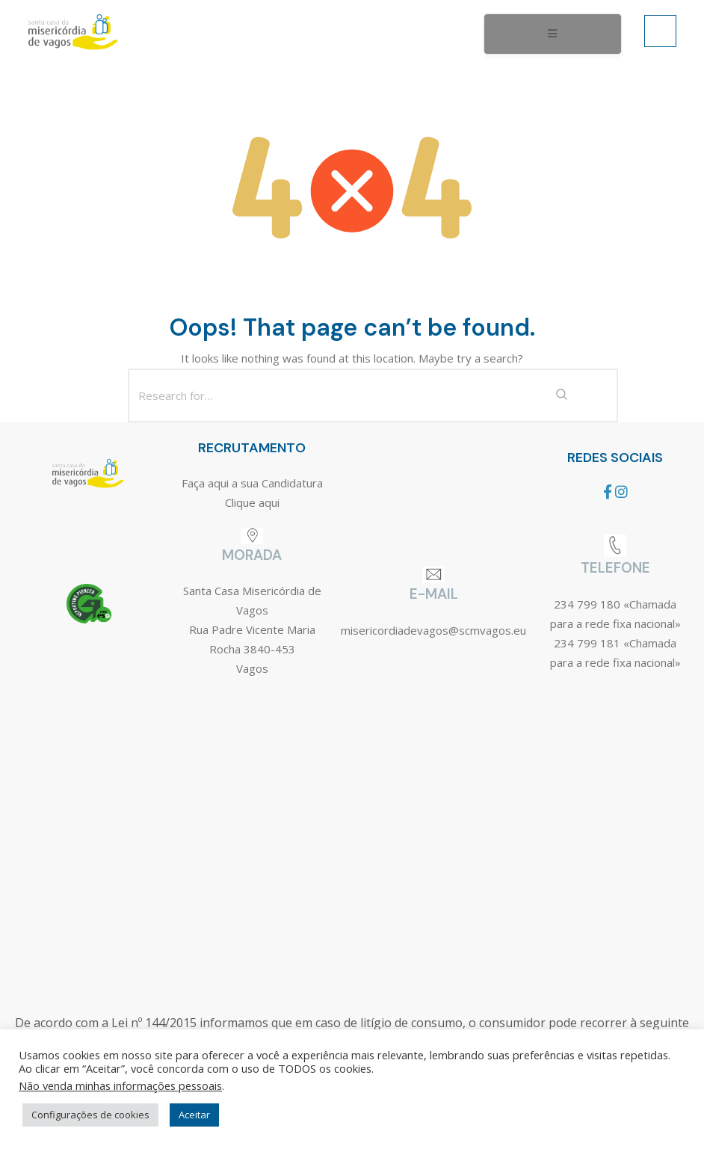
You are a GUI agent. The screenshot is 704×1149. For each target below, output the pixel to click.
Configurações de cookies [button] (90, 1114)
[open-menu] (553, 34)
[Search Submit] (561, 395)
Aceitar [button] (194, 1114)
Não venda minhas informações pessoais (120, 1085)
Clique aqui (252, 502)
